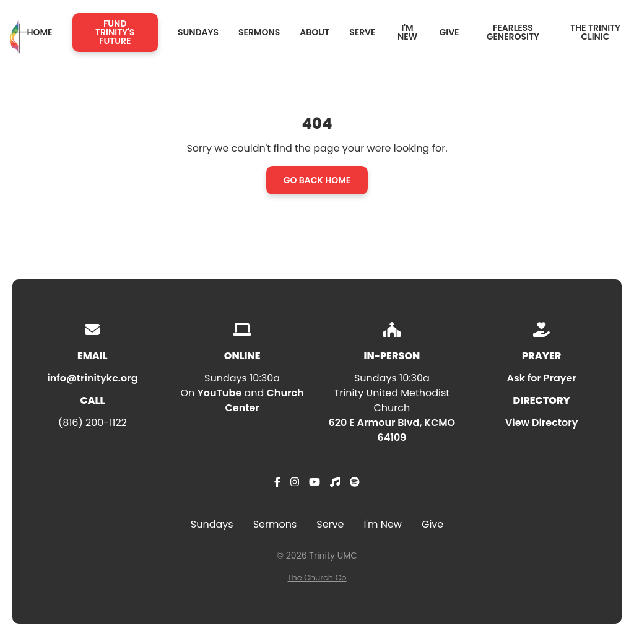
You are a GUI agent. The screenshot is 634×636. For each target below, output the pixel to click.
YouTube (220, 393)
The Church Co (317, 577)
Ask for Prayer (541, 378)
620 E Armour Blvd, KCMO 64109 (392, 430)
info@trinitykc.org (92, 378)
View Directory (541, 423)
